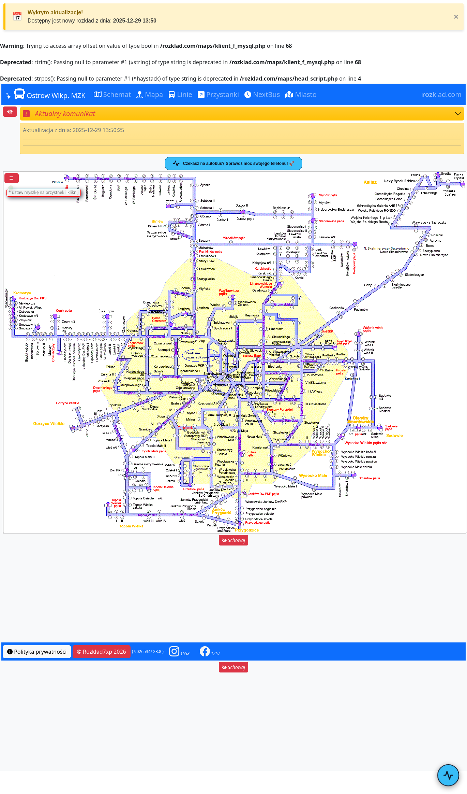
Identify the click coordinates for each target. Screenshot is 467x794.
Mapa (149, 94)
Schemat (112, 94)
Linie (180, 94)
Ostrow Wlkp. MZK (45, 94)
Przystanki (218, 94)
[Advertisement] (233, 594)
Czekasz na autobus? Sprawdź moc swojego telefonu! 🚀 (233, 163)
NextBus (262, 94)
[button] (179, 651)
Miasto (301, 94)
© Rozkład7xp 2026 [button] (101, 651)
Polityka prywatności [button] (36, 651)
